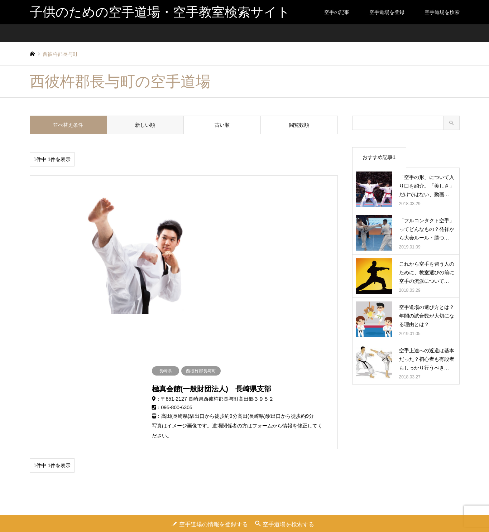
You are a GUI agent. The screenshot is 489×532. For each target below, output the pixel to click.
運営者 (198, 508)
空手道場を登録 (386, 12)
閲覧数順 (299, 125)
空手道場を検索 (442, 12)
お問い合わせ (280, 508)
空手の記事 (336, 12)
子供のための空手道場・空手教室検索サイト (245, 476)
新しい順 (145, 125)
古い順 (222, 125)
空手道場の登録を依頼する (236, 508)
